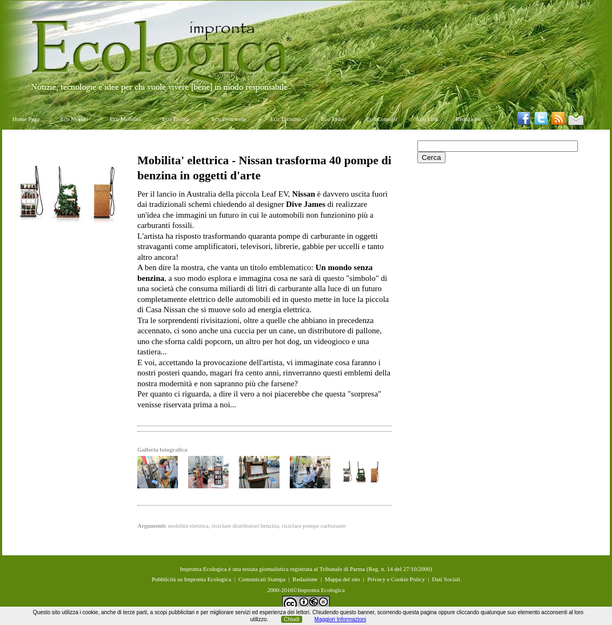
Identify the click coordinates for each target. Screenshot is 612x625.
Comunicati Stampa (261, 579)
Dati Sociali (446, 579)
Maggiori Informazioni (341, 619)
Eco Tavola (175, 119)
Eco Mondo (74, 119)
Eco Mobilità (125, 119)
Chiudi (291, 619)
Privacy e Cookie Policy (396, 579)
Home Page (26, 119)
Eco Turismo (285, 119)
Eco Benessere (228, 119)
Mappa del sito (342, 579)
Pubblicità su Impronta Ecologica (191, 579)
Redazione (468, 119)
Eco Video (333, 119)
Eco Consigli (381, 119)
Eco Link (427, 119)
